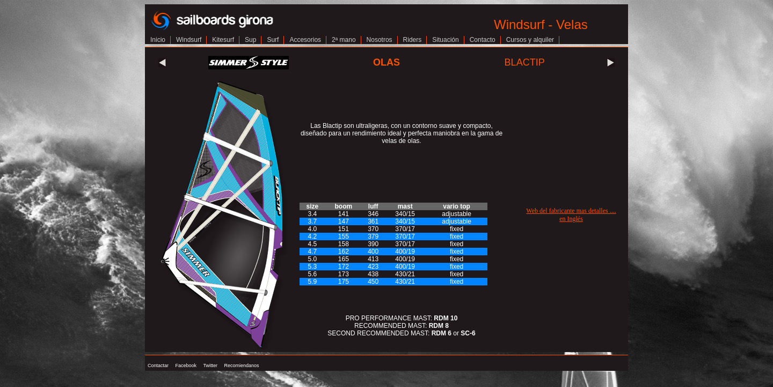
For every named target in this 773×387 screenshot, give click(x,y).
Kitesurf (223, 40)
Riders (412, 40)
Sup (250, 40)
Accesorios (305, 40)
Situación (445, 40)
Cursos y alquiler (530, 40)
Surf (273, 40)
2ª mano (343, 40)
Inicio (157, 40)
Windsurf (188, 40)
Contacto (482, 40)
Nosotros (379, 40)
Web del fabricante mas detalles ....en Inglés (571, 215)
